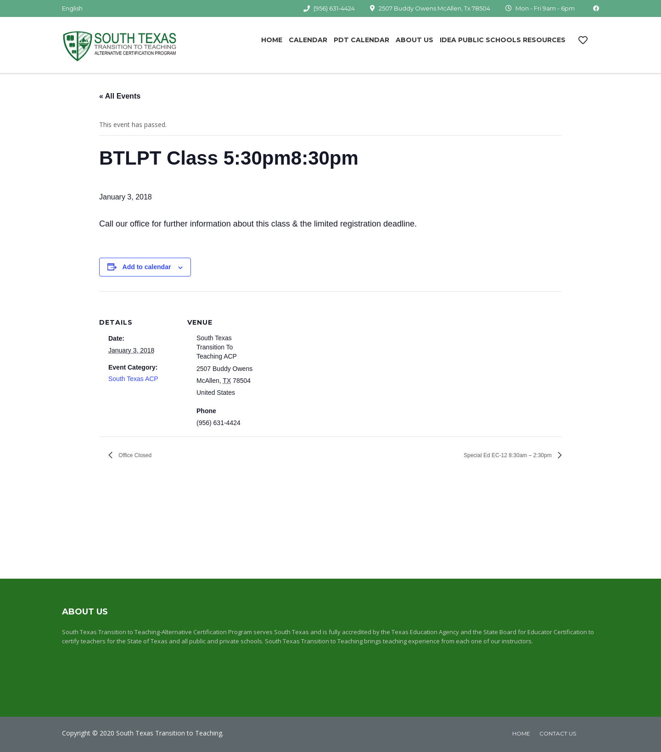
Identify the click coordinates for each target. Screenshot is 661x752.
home (521, 733)
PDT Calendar (361, 40)
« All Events (119, 96)
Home (271, 40)
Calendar (308, 40)
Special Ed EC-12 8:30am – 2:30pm (508, 455)
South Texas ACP (133, 378)
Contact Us (557, 733)
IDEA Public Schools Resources (503, 40)
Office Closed (134, 455)
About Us (414, 40)
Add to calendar (147, 267)
